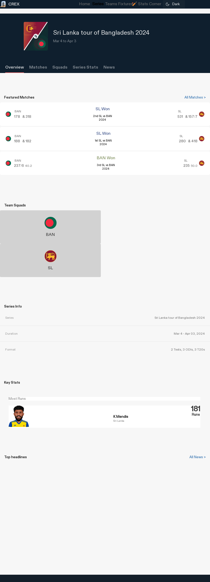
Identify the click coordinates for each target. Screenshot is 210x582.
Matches (38, 67)
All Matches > (195, 97)
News (109, 67)
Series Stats (85, 67)
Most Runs (17, 399)
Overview (14, 67)
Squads (59, 67)
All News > (197, 457)
